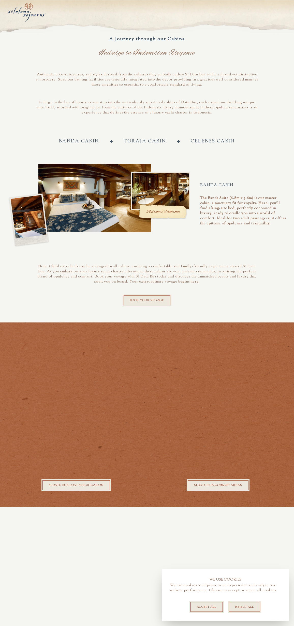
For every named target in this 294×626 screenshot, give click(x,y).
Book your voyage (147, 419)
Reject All (244, 607)
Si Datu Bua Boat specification (76, 604)
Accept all (206, 607)
